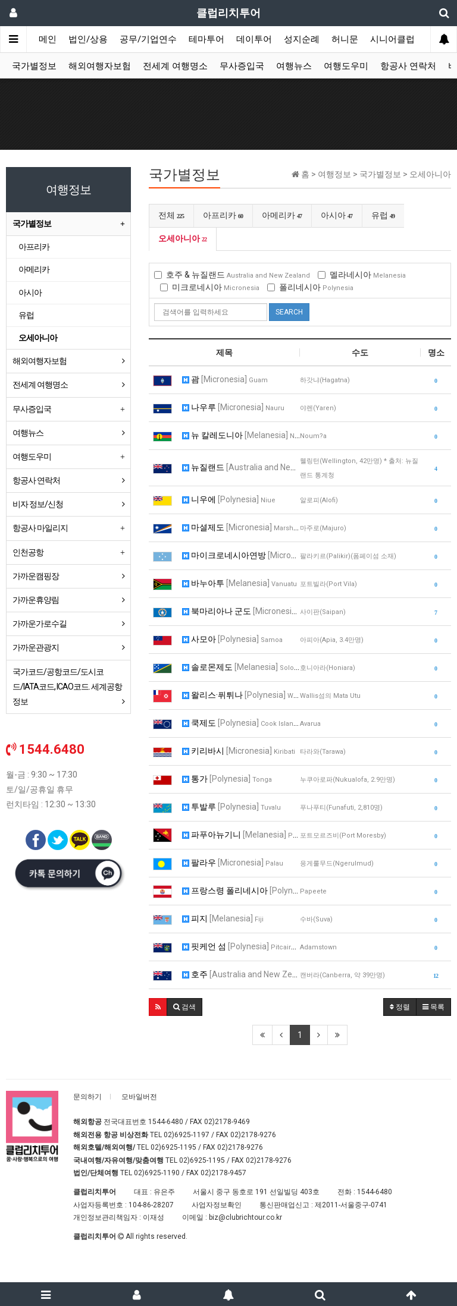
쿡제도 (241, 723)
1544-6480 (165, 1122)
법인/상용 (88, 39)
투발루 (231, 806)
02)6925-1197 (186, 1135)
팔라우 (232, 862)
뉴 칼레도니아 (241, 435)
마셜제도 (241, 527)
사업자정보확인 (217, 1205)
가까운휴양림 (35, 600)
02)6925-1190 (157, 1173)
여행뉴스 (294, 66)
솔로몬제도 (241, 667)
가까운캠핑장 (35, 576)
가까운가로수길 (39, 623)
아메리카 (282, 215)
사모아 (232, 639)
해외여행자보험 (99, 66)
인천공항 (27, 552)
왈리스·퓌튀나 (241, 695)
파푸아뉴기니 (241, 834)
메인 (48, 39)
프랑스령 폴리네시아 (241, 890)
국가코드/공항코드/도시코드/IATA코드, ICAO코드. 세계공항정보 (67, 686)
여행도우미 (346, 66)
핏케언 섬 (241, 946)
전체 (171, 215)
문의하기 (87, 1097)
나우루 (233, 407)
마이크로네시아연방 (241, 555)
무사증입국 (242, 66)
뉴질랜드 (241, 467)
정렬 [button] (400, 1007)
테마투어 (206, 39)
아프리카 (223, 215)
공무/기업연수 (148, 39)
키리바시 (238, 751)
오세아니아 (182, 238)
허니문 (344, 39)
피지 (223, 918)
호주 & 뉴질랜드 (232, 274)
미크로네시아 (209, 287)
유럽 (383, 215)
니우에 (229, 499)
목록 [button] (433, 1007)
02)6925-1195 (173, 1147)
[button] (158, 1007)
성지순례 (302, 39)
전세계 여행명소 (175, 66)
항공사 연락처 (408, 66)
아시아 (337, 215)
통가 (227, 778)
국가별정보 (34, 66)
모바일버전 (139, 1097)
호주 (241, 974)
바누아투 (239, 583)
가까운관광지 (35, 647)
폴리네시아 (310, 287)
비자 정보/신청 (37, 504)
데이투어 (254, 39)
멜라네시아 (362, 274)
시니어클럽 (392, 39)
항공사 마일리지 (40, 528)
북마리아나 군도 (241, 611)
